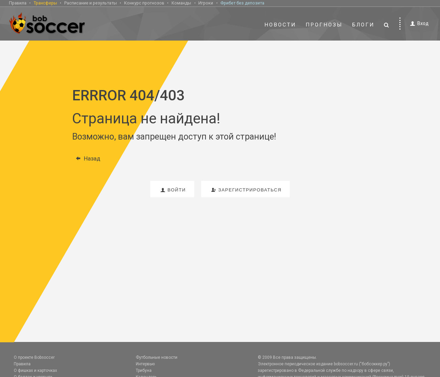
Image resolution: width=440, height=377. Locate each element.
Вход (418, 24)
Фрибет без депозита (242, 2)
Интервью (145, 364)
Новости (280, 25)
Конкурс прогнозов (144, 2)
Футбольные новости (156, 357)
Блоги (363, 25)
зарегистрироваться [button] (245, 189)
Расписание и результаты (90, 2)
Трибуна (144, 370)
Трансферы (45, 2)
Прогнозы (324, 25)
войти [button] (172, 189)
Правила (17, 2)
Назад (86, 158)
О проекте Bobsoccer (34, 357)
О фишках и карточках (35, 370)
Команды (181, 2)
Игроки (205, 2)
